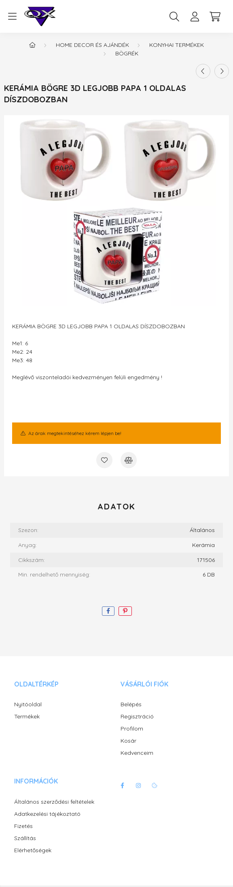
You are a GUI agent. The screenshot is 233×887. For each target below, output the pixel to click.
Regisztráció (137, 716)
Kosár (128, 740)
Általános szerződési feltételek (54, 801)
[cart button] (215, 16)
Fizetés (23, 826)
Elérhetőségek (32, 850)
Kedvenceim (137, 753)
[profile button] (194, 16)
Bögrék (126, 53)
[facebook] (108, 611)
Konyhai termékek (176, 45)
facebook (122, 785)
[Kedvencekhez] (104, 460)
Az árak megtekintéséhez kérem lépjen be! (74, 433)
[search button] (174, 16)
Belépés (131, 704)
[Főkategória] (32, 45)
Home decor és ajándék (92, 45)
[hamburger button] (12, 16)
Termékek (27, 716)
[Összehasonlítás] (129, 460)
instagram (138, 785)
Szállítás (25, 838)
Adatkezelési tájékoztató (47, 814)
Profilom (132, 728)
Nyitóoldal (28, 704)
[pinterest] (125, 611)
